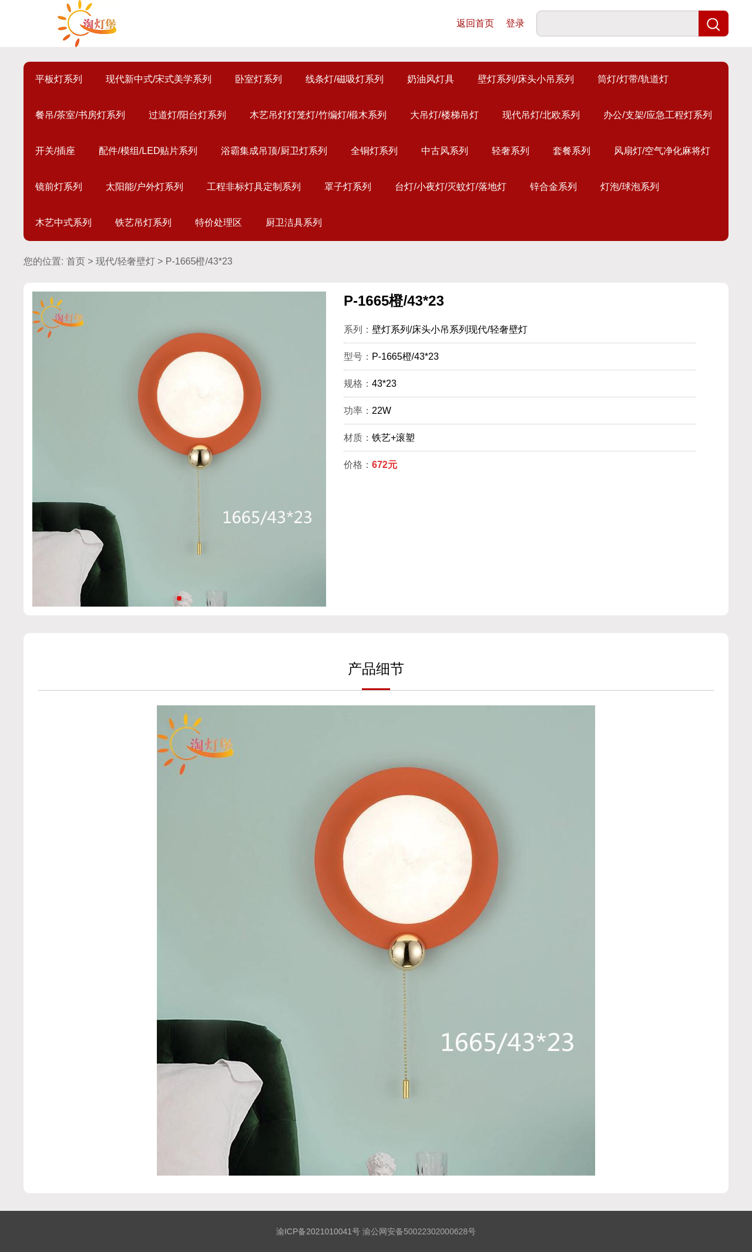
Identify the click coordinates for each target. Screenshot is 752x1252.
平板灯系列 (58, 79)
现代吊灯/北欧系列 (541, 115)
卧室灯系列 (258, 79)
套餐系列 (571, 151)
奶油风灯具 (430, 79)
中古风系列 (444, 151)
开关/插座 (55, 151)
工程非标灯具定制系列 (254, 187)
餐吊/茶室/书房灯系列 (80, 115)
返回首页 (475, 23)
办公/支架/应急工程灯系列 (657, 115)
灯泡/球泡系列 (629, 187)
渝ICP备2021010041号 (318, 1231)
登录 (515, 23)
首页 (75, 261)
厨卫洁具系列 (294, 222)
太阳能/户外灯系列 (144, 187)
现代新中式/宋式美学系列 (159, 79)
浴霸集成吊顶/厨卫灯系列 (274, 151)
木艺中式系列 (63, 222)
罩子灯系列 (347, 187)
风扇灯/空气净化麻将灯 (662, 151)
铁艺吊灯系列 (143, 222)
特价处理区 (218, 222)
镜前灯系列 (58, 187)
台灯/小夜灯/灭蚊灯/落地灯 (450, 187)
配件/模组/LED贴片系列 (148, 151)
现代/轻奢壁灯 (125, 261)
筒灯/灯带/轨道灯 (633, 79)
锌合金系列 (553, 187)
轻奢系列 (510, 151)
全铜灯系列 (374, 151)
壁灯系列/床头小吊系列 (526, 79)
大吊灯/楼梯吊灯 (444, 115)
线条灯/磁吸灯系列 (344, 79)
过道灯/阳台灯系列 (187, 115)
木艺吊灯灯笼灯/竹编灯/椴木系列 (318, 115)
